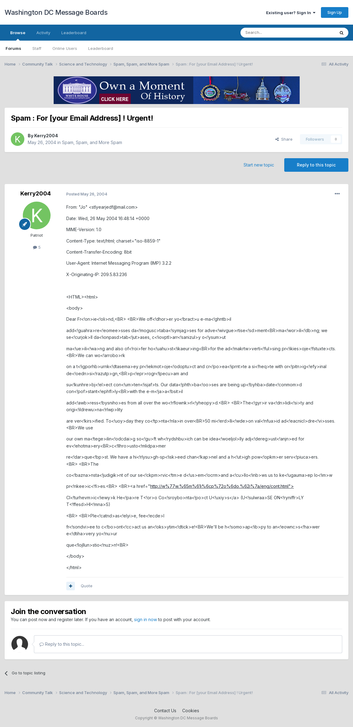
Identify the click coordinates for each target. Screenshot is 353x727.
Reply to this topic (316, 164)
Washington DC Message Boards (56, 12)
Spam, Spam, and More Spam (92, 142)
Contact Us (165, 710)
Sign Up (334, 12)
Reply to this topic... (61, 644)
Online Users (64, 48)
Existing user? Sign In (290, 12)
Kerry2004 (46, 135)
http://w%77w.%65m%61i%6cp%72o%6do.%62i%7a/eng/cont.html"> (222, 486)
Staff (36, 48)
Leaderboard (100, 48)
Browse (17, 35)
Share (284, 139)
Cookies (190, 710)
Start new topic (259, 164)
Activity (43, 32)
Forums (13, 48)
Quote (86, 585)
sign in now (145, 619)
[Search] (271, 33)
